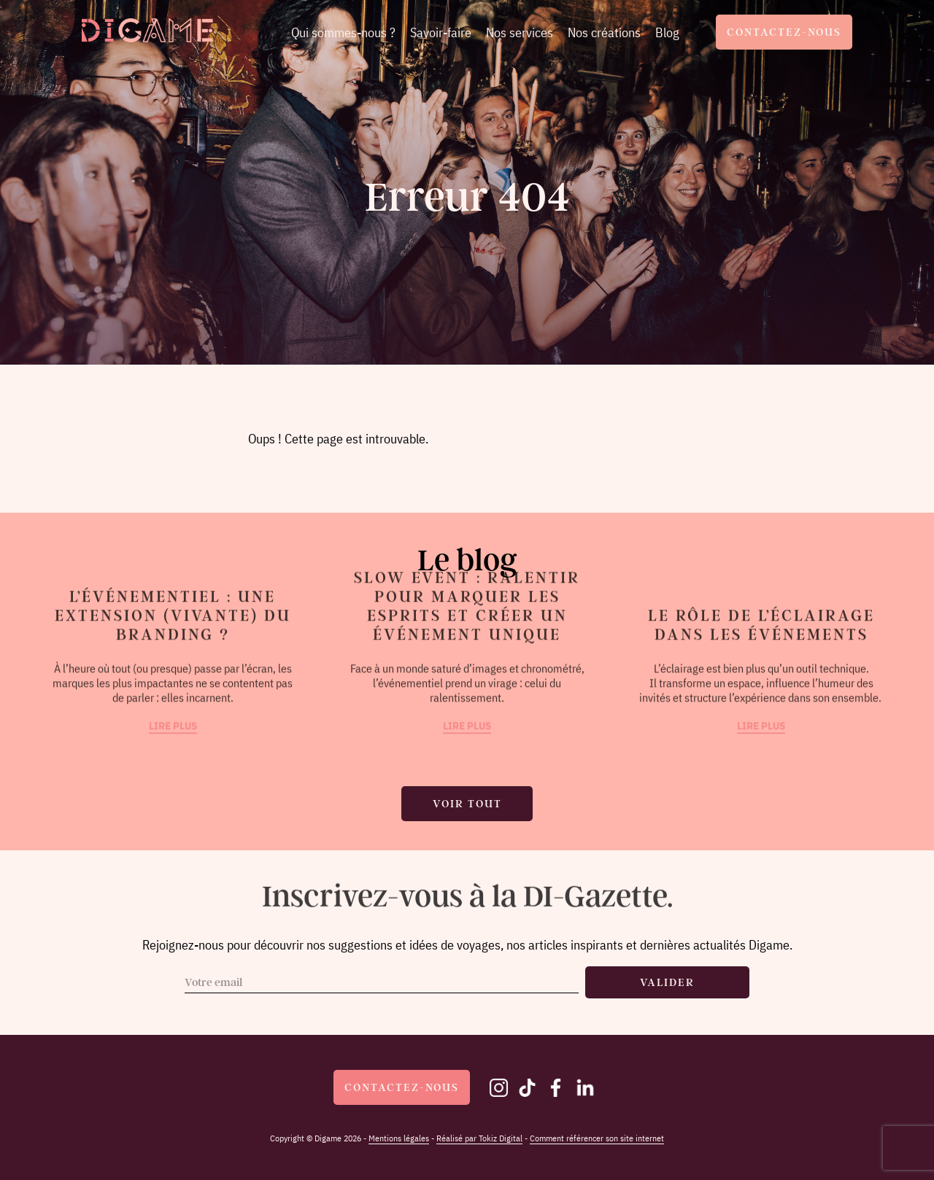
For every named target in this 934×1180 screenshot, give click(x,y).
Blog (667, 32)
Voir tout (467, 803)
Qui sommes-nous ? (343, 32)
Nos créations (604, 32)
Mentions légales (398, 1138)
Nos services (519, 32)
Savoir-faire (440, 32)
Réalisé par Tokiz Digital (479, 1138)
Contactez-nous (784, 32)
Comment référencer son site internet (597, 1138)
